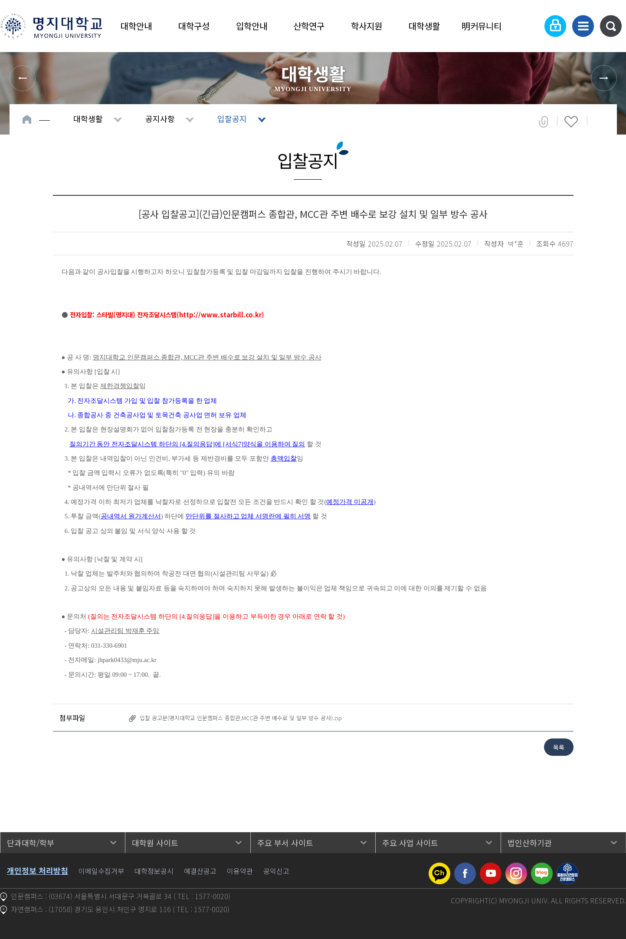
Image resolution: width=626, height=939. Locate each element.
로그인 (555, 26)
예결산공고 (200, 871)
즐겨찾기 (571, 121)
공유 (543, 121)
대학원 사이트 (155, 842)
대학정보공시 (154, 871)
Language (528, 26)
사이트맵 (583, 26)
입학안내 (251, 26)
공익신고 (276, 871)
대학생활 (424, 26)
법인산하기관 (530, 842)
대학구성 (194, 26)
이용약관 (240, 871)
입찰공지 (232, 118)
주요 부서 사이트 (285, 842)
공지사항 (160, 118)
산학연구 (308, 26)
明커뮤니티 (481, 26)
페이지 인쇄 (600, 121)
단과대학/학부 (30, 842)
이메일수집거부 (101, 871)
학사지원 (366, 26)
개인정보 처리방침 (37, 870)
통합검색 (611, 26)
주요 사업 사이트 (410, 842)
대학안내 (136, 26)
